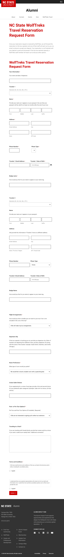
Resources (51, 553)
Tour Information (14, 72)
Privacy (44, 553)
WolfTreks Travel (47, 17)
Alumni (32, 10)
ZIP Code (33, 136)
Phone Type (35, 147)
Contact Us (22, 547)
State (10, 136)
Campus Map (22, 543)
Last (32, 114)
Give (37, 17)
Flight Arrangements (15, 315)
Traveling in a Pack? (15, 426)
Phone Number (14, 147)
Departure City (13, 336)
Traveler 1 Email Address (17, 161)
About (13, 17)
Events (30, 17)
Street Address (13, 127)
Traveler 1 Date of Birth (37, 161)
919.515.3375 (5, 521)
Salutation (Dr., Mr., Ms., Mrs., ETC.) (18, 90)
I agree (13, 471)
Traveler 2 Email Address (16, 276)
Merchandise (22, 535)
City (32, 127)
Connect (21, 17)
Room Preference (15, 363)
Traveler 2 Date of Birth (37, 276)
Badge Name (13, 290)
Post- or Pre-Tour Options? (17, 407)
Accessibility (37, 553)
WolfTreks (6, 535)
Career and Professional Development (7, 540)
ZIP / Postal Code (35, 250)
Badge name (13, 176)
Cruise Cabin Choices (15, 382)
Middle (22, 114)
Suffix (43, 114)
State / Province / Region (15, 250)
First (10, 114)
